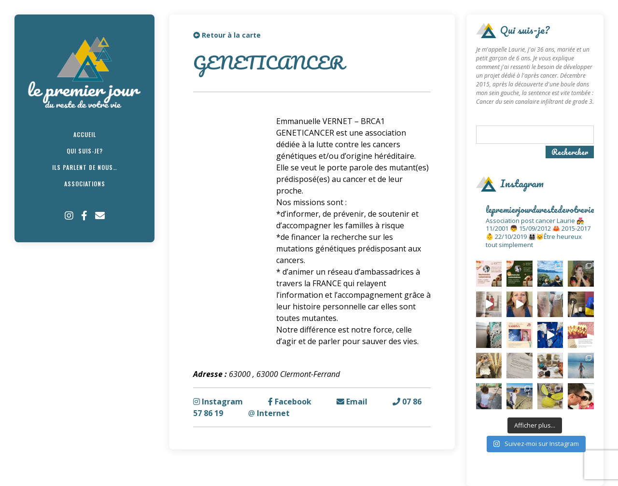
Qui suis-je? (85, 151)
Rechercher (569, 152)
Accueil (84, 134)
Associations (84, 184)
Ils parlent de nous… (84, 167)
